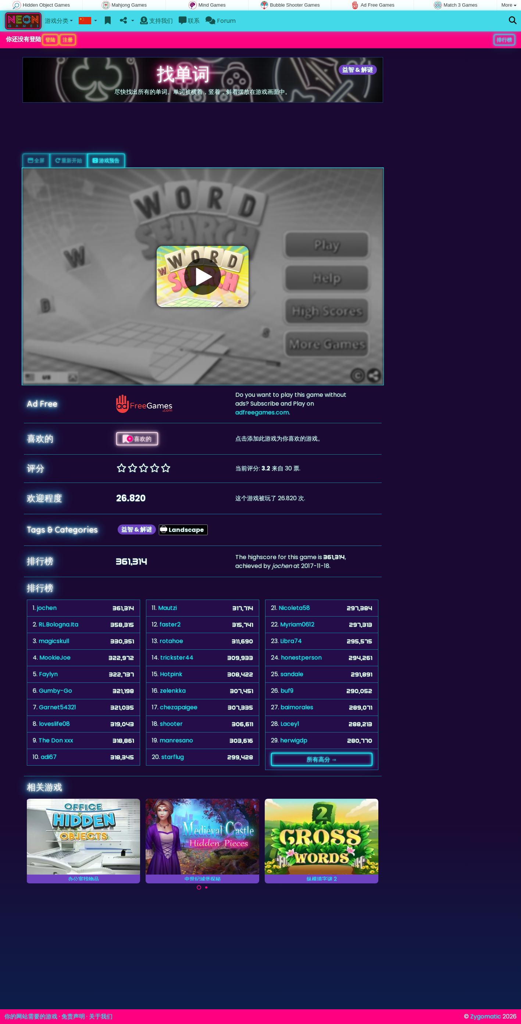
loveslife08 (54, 724)
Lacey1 (290, 724)
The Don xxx (56, 740)
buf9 (287, 690)
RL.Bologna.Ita (58, 624)
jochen (47, 608)
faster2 (170, 624)
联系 (189, 21)
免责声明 (73, 1016)
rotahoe (171, 641)
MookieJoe (55, 657)
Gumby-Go (55, 690)
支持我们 (156, 21)
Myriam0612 (297, 624)
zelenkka (173, 690)
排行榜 (504, 39)
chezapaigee (178, 707)
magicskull (54, 641)
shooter (171, 724)
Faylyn (48, 674)
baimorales (297, 707)
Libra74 (291, 641)
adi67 (49, 757)
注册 (68, 39)
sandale (292, 674)
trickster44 (176, 657)
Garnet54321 (57, 707)
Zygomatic (485, 1016)
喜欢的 (137, 438)
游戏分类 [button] (56, 21)
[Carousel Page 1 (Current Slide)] (199, 887)
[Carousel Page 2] (206, 887)
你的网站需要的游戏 (30, 1016)
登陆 (50, 39)
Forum (221, 21)
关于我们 (101, 1016)
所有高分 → (322, 759)
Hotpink (171, 674)
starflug (172, 757)
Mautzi (167, 608)
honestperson (301, 657)
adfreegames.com (262, 412)
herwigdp (293, 740)
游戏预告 (106, 160)
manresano (176, 740)
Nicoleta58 (294, 608)
